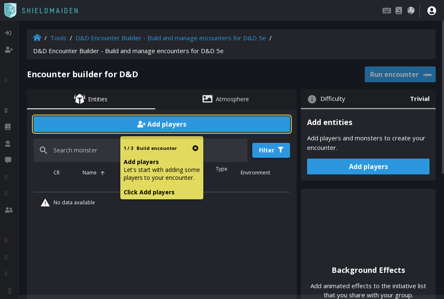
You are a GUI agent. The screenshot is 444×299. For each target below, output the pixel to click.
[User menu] (432, 10)
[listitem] (9, 33)
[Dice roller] (411, 10)
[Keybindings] (387, 10)
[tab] (91, 99)
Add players (161, 124)
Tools (58, 38)
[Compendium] (399, 10)
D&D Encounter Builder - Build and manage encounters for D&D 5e (171, 38)
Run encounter (401, 75)
